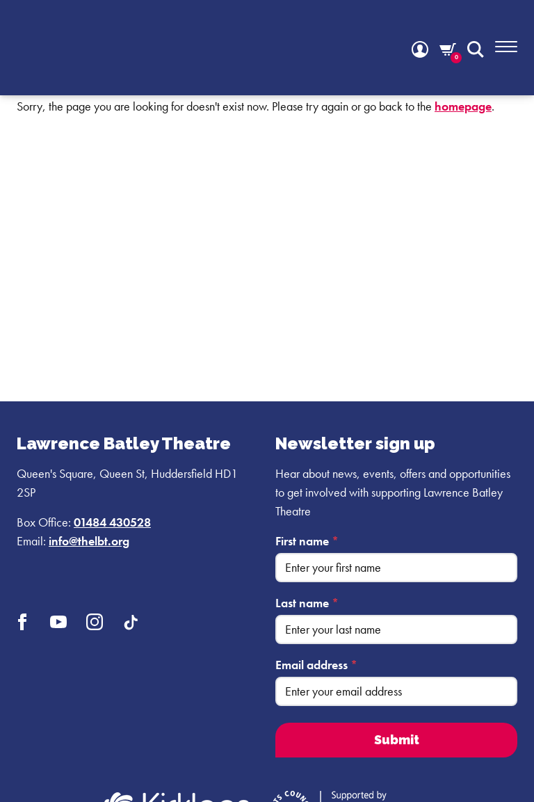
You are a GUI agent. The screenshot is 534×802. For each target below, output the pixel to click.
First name (307, 541)
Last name (307, 603)
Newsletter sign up (355, 443)
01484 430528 (112, 522)
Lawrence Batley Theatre (124, 443)
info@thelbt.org (89, 541)
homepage (463, 106)
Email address (316, 665)
